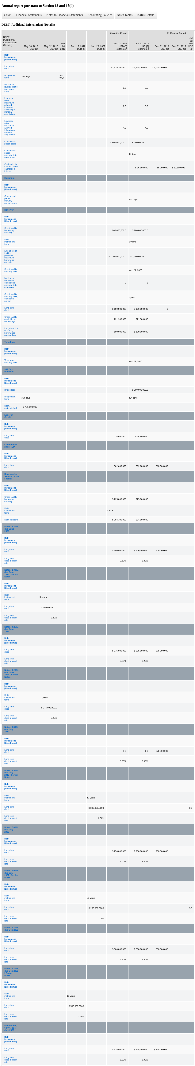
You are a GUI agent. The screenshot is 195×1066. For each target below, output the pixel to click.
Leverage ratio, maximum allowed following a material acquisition (9, 128)
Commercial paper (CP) (10, 445)
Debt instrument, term (9, 241)
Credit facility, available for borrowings (10, 319)
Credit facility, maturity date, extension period (11, 297)
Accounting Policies (99, 15)
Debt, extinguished (10, 407)
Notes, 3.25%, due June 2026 (11, 629)
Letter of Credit (8, 416)
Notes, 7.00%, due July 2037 (11, 829)
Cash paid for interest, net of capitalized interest (11, 167)
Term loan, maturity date (10, 361)
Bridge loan (9, 390)
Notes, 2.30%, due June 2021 (11, 528)
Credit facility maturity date (10, 270)
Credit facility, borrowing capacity (10, 230)
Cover (7, 15)
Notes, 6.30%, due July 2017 (11, 729)
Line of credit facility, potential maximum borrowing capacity (10, 256)
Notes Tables (125, 15)
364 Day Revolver (9, 370)
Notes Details (145, 15)
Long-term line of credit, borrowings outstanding (11, 331)
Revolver (9, 210)
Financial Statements (29, 15)
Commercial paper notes (10, 142)
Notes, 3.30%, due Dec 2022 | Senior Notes (11, 972)
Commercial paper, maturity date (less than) (10, 154)
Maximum (9, 178)
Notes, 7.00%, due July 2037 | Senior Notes (11, 874)
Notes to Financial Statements (64, 15)
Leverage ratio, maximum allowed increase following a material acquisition (9, 106)
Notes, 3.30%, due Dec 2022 (11, 928)
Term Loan (9, 342)
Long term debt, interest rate (10, 560)
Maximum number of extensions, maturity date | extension (11, 282)
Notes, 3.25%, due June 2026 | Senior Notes (11, 673)
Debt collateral (11, 520)
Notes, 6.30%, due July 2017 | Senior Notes (11, 773)
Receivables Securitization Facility (11, 476)
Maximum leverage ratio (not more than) (11, 87)
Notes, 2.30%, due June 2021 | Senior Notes (11, 573)
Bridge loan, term (10, 76)
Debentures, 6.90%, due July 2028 (10, 1027)
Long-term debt (9, 67)
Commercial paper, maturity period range (10, 199)
